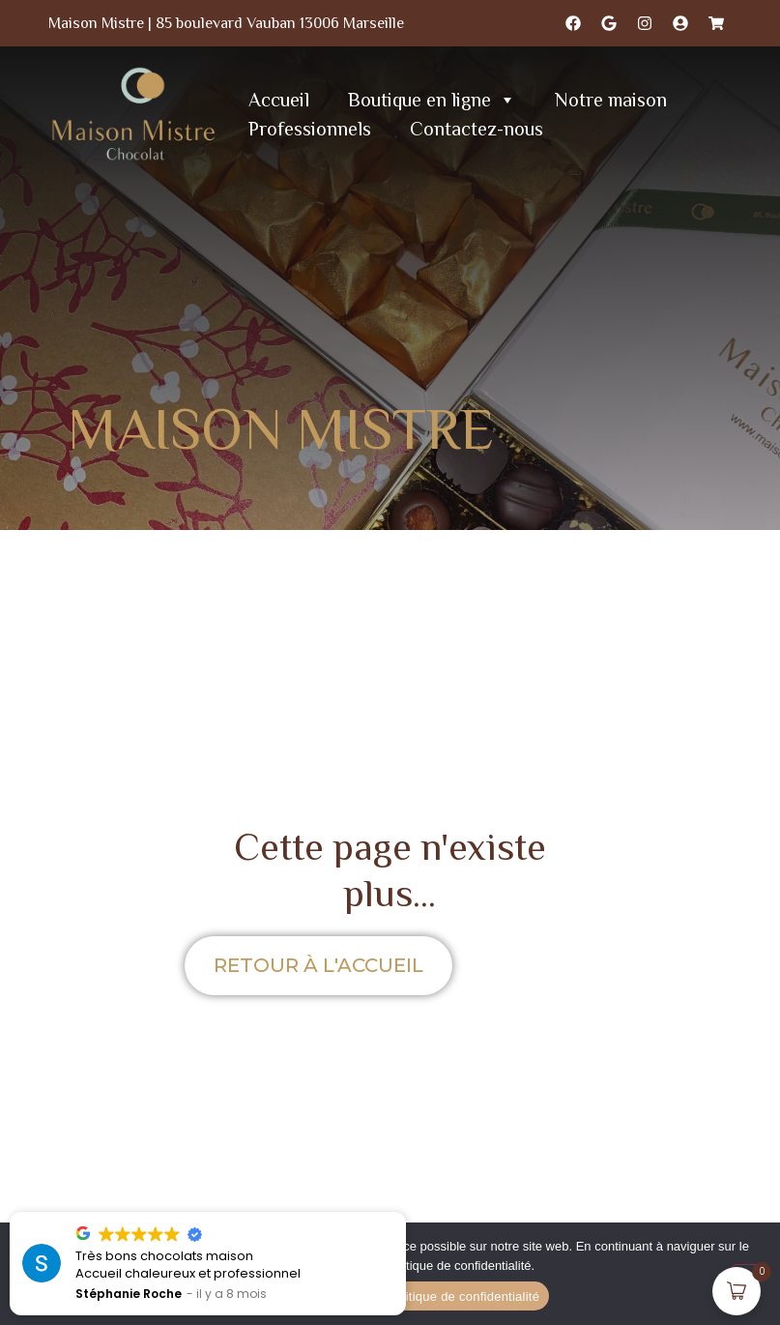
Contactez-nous (476, 128)
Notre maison (611, 99)
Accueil (278, 99)
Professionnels (309, 128)
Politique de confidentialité (463, 1296)
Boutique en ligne (432, 99)
